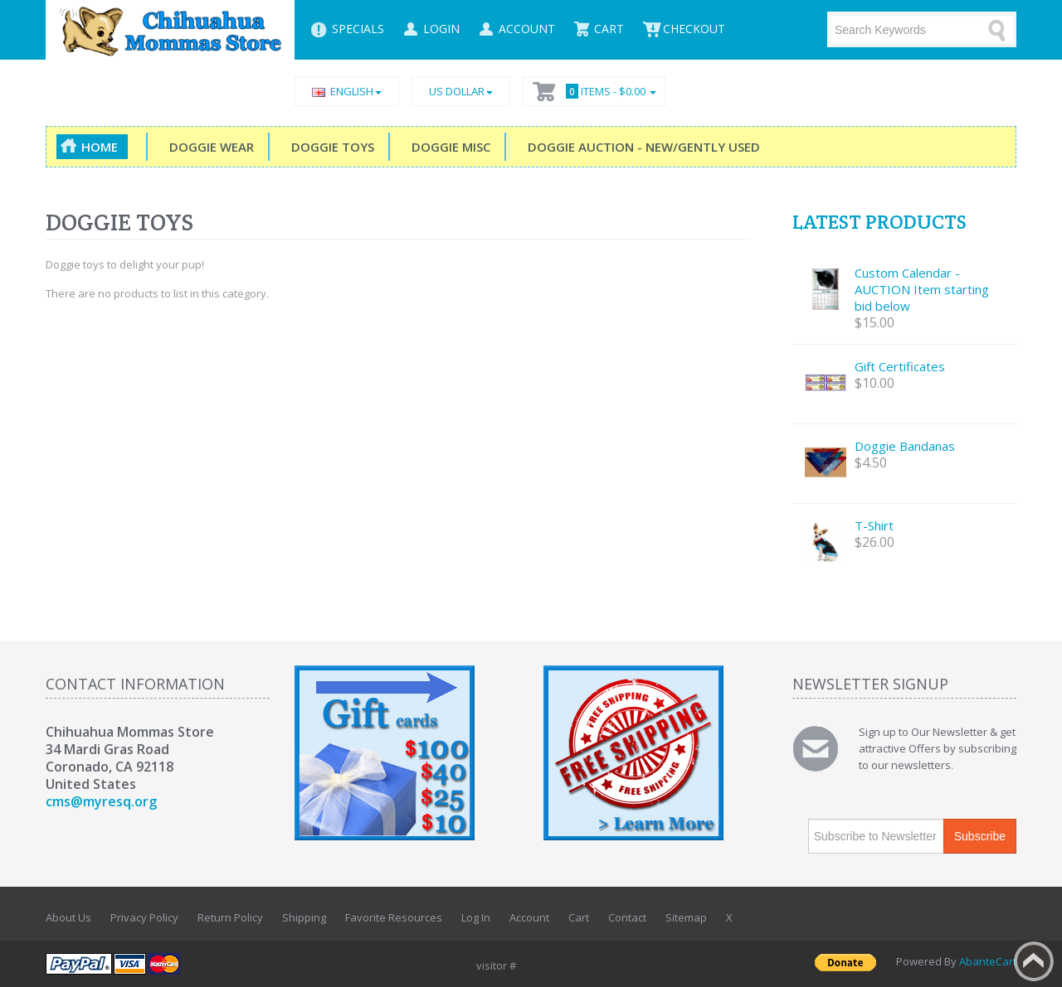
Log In (475, 917)
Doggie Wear (208, 146)
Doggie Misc (447, 146)
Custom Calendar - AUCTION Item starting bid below (922, 289)
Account (529, 917)
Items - (608, 91)
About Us (68, 917)
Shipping (304, 917)
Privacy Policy (144, 917)
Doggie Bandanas (905, 446)
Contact (627, 917)
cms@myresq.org (101, 801)
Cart (578, 917)
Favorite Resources (393, 917)
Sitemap (686, 917)
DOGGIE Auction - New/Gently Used (640, 146)
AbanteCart (987, 961)
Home (99, 146)
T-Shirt (874, 525)
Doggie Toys (329, 146)
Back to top (1034, 961)
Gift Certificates (900, 366)
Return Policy (230, 917)
